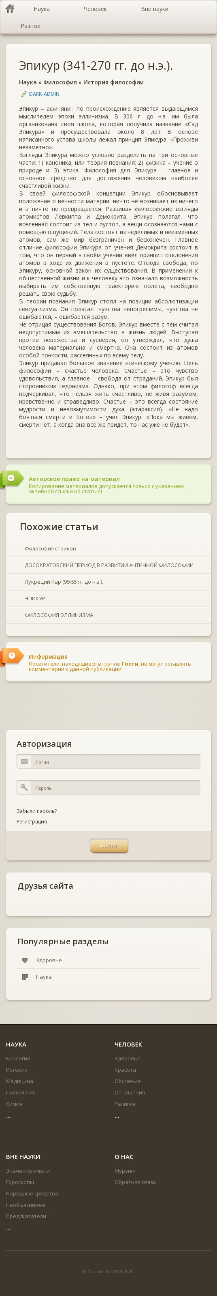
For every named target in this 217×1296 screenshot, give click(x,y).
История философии (113, 82)
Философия (60, 82)
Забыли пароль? (37, 811)
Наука (28, 82)
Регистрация (32, 821)
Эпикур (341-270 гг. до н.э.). (96, 65)
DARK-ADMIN (44, 93)
